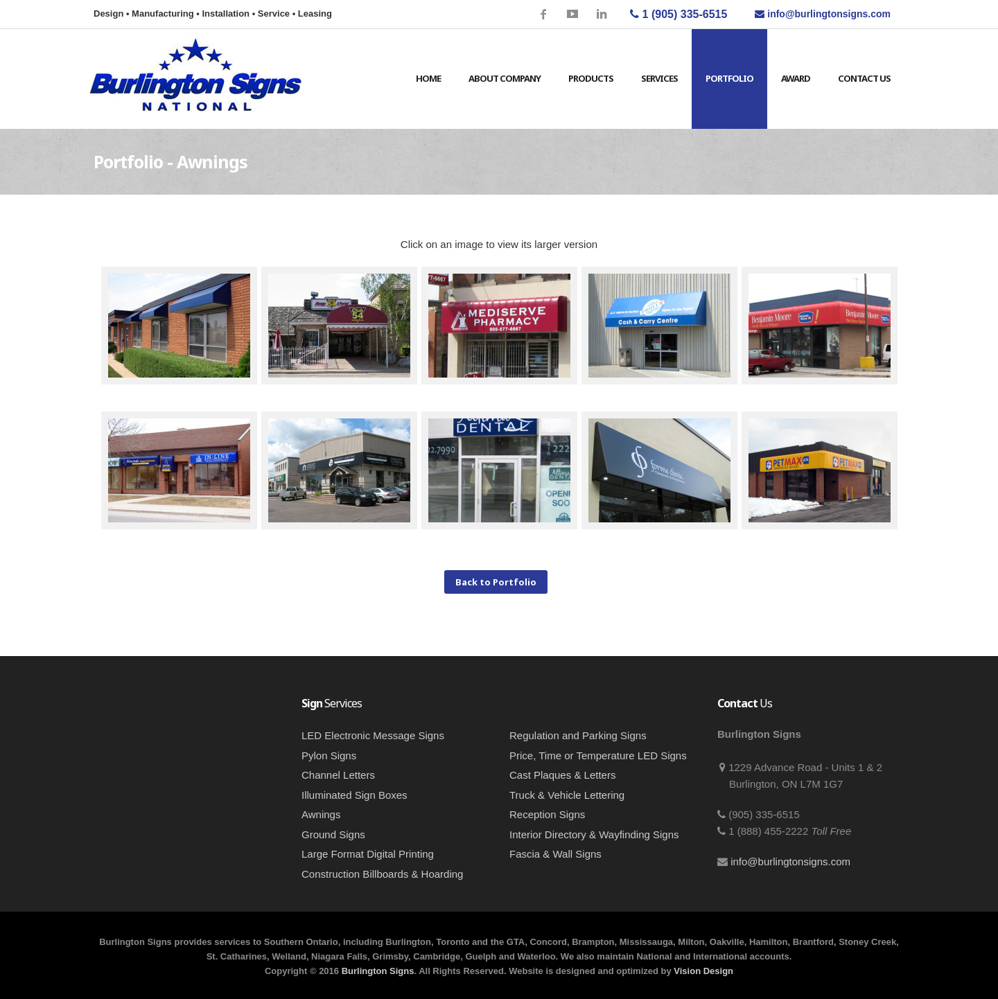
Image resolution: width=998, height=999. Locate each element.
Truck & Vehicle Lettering (566, 795)
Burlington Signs (378, 971)
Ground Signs (333, 834)
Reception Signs (547, 814)
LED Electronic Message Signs (372, 735)
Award (795, 78)
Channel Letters (338, 775)
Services (659, 78)
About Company (505, 78)
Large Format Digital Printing (367, 854)
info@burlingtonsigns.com (790, 861)
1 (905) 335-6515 (678, 14)
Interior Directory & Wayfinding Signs (594, 834)
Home (428, 78)
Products (590, 78)
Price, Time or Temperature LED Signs (598, 755)
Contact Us (864, 78)
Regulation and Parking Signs (578, 735)
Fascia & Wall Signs (555, 854)
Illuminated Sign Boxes (354, 795)
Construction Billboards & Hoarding (382, 874)
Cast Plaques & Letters (562, 775)
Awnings (320, 814)
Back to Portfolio (495, 582)
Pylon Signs (328, 755)
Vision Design (703, 971)
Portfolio (729, 78)
